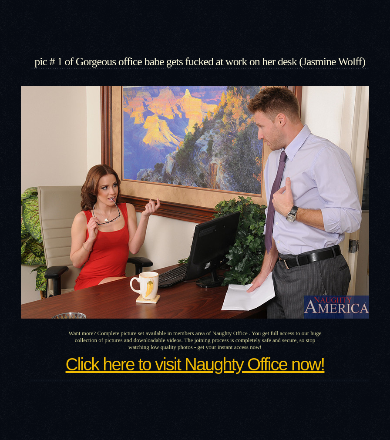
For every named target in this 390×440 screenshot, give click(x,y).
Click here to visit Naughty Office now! (195, 364)
